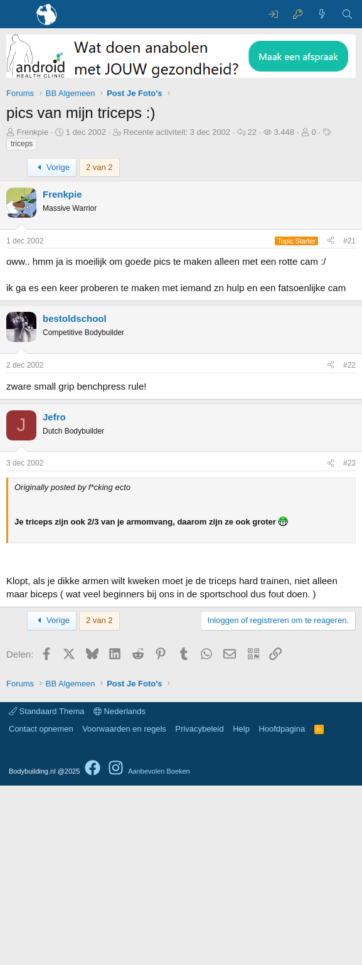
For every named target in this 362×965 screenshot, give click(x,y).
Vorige (52, 167)
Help (241, 908)
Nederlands (119, 890)
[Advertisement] (181, 393)
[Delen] (330, 241)
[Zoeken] (347, 14)
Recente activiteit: (177, 132)
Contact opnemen (41, 908)
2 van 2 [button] (99, 167)
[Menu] (17, 14)
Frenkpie (33, 132)
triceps (22, 143)
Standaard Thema (46, 890)
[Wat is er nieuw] (322, 14)
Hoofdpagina (281, 908)
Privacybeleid (199, 908)
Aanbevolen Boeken (158, 950)
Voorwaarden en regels (124, 908)
